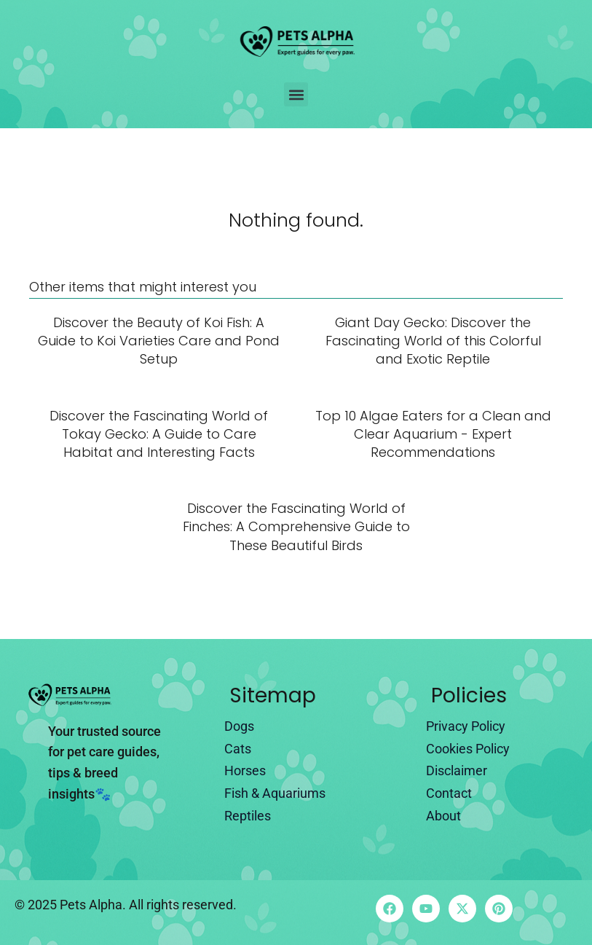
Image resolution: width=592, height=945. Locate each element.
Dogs (239, 726)
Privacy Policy (465, 726)
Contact (449, 793)
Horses (245, 770)
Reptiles (247, 815)
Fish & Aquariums (274, 793)
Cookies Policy (468, 748)
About (443, 815)
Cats (237, 748)
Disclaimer (456, 770)
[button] (296, 94)
